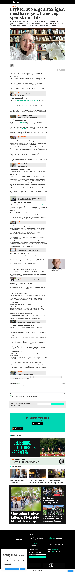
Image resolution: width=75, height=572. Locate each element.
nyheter (12, 378)
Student (51, 2)
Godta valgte (15, 568)
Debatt (47, 2)
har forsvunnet (23, 122)
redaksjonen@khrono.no (53, 537)
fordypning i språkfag (22, 128)
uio (28, 378)
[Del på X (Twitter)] (60, 70)
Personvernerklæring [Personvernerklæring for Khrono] (19, 545)
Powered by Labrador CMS (37, 570)
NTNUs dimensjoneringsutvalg (16, 235)
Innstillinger (9, 568)
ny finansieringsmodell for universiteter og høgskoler (28, 100)
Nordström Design (54, 549)
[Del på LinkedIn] (62, 70)
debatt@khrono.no (51, 538)
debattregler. (34, 543)
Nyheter (42, 2)
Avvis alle (22, 568)
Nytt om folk (57, 2)
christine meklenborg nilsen (20, 378)
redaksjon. (40, 542)
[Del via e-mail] (64, 70)
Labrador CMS (53, 551)
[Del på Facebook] (58, 70)
